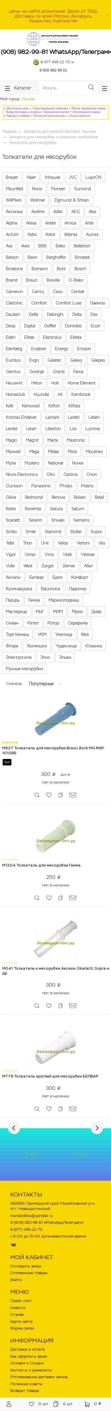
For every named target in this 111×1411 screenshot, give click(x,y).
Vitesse (87, 554)
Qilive (11, 497)
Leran (31, 428)
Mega (34, 451)
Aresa (31, 223)
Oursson (14, 486)
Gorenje (36, 371)
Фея (85, 634)
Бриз (57, 577)
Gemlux (13, 371)
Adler (58, 211)
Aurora (92, 234)
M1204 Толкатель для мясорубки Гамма (41, 865)
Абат (88, 566)
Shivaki (57, 520)
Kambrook (80, 394)
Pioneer (58, 188)
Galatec (54, 360)
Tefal (10, 543)
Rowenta (33, 508)
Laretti (74, 417)
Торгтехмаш (17, 634)
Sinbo (11, 531)
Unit (45, 543)
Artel (89, 223)
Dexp (10, 326)
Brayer (12, 177)
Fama (78, 371)
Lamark (52, 417)
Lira (73, 428)
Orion (91, 474)
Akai (92, 211)
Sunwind (82, 188)
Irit (60, 394)
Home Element (81, 383)
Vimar (30, 554)
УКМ (42, 634)
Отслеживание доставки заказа (39, 1376)
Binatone (14, 268)
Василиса (50, 588)
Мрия (77, 611)
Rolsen (80, 497)
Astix (32, 234)
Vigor (11, 554)
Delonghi (55, 314)
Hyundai (41, 394)
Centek (77, 291)
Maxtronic (76, 440)
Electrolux (52, 337)
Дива (96, 611)
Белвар (36, 577)
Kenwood (31, 406)
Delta (77, 314)
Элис (45, 657)
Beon (32, 257)
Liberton (53, 428)
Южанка (94, 646)
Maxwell (13, 451)
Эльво (65, 657)
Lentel (11, 428)
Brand (11, 280)
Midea (53, 451)
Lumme (92, 428)
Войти (16, 1279)
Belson (12, 257)
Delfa (33, 314)
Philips (66, 486)
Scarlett (13, 520)
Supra (96, 531)
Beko (60, 246)
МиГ (40, 611)
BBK (42, 246)
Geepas (98, 360)
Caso (57, 291)
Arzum (12, 234)
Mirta (72, 451)
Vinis (49, 554)
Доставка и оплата (27, 1349)
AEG (75, 211)
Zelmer (68, 566)
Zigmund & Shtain (71, 200)
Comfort (39, 303)
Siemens (81, 520)
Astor (50, 234)
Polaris (87, 486)
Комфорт (79, 577)
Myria (11, 463)
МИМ (58, 611)
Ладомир (77, 588)
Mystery (32, 463)
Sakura (56, 508)
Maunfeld (14, 188)
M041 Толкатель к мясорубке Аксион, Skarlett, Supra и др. (55, 971)
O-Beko (76, 280)
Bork (61, 268)
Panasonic (41, 486)
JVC (73, 177)
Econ (95, 326)
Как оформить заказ (28, 1356)
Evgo (34, 360)
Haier (31, 177)
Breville (53, 280)
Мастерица (16, 611)
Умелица (63, 634)
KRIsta (74, 406)
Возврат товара (24, 1390)
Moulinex (94, 451)
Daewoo (97, 303)
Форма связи (22, 1328)
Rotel (99, 497)
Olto (51, 474)
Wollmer (37, 200)
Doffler (50, 326)
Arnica (70, 223)
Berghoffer (56, 257)
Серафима (78, 623)
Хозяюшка (37, 646)
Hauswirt (14, 383)
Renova (58, 497)
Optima (71, 474)
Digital (29, 326)
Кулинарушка (19, 588)
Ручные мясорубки (24, 668)
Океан (12, 623)
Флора (12, 646)
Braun (32, 280)
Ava (9, 246)
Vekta (63, 543)
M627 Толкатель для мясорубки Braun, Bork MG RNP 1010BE (53, 750)
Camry (38, 291)
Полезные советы (26, 1383)
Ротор (53, 623)
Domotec (73, 326)
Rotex (11, 508)
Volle (10, 566)
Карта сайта (21, 1321)
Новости (17, 1307)
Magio (11, 440)
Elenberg (14, 348)
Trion (27, 543)
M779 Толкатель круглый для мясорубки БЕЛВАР (50, 1076)
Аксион (13, 577)
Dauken (13, 314)
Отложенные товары (28, 1272)
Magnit (32, 440)
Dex (94, 314)
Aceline (38, 211)
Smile (30, 531)
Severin (35, 520)
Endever (38, 348)
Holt (55, 383)
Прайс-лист (21, 1300)
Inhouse (52, 177)
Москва (28, 98)
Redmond (34, 497)
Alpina (11, 223)
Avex (25, 246)
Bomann (40, 268)
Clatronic (14, 303)
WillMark (13, 200)
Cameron (14, 291)
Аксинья (14, 211)
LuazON (93, 177)
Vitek (67, 554)
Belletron (82, 246)
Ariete (50, 223)
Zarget (47, 566)
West (28, 566)
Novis (37, 188)
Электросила (19, 657)
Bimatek (82, 257)
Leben (94, 417)
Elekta (75, 337)
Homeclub (15, 394)
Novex (77, 463)
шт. (39, 1404)
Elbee (29, 337)
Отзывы (17, 1314)
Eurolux (13, 360)
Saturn (77, 508)
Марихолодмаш (64, 600)
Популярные (41, 683)
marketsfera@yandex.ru (31, 1215)
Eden (11, 337)
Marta (52, 440)
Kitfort (54, 406)
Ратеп (33, 623)
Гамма (34, 600)
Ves (101, 543)
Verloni (83, 543)
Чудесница (66, 646)
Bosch (80, 268)
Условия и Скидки (27, 1363)
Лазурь (12, 600)
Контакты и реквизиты (31, 1370)
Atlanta (70, 234)
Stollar (76, 531)
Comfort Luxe (68, 303)
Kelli (9, 406)
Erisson (84, 348)
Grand (58, 371)
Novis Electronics (22, 474)
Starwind (53, 531)
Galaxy (76, 360)
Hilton (36, 383)
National (55, 463)
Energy (61, 348)
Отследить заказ (25, 1266)
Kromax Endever (21, 417)
